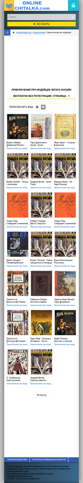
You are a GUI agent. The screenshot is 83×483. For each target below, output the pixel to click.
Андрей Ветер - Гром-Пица (41, 183)
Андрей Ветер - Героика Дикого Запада (38, 379)
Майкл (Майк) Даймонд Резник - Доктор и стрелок (16, 144)
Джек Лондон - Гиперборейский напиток (15, 262)
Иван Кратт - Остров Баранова (64, 143)
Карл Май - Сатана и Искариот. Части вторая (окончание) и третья (41, 340)
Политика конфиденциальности (49, 460)
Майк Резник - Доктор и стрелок (63, 339)
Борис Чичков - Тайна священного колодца (41, 261)
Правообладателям (17, 460)
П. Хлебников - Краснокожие (14, 379)
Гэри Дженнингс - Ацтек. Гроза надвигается (39, 144)
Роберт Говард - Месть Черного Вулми (38, 222)
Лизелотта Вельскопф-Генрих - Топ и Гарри (17, 340)
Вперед (41, 395)
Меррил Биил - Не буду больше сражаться (63, 183)
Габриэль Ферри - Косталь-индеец (39, 300)
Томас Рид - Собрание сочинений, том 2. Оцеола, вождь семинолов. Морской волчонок (17, 222)
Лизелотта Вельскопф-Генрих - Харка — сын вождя (17, 301)
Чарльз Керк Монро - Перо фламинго (65, 300)
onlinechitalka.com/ (27, 5)
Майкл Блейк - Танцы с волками (17, 183)
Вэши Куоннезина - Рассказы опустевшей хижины (64, 262)
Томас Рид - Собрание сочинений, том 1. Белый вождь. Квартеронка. (65, 222)
